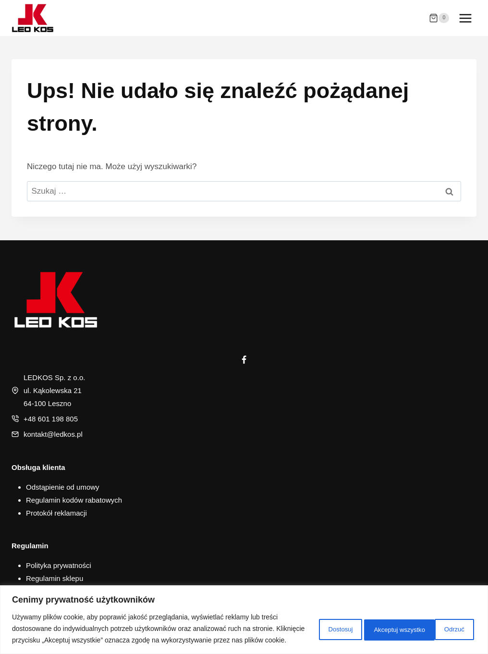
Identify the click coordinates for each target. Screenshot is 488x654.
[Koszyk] (439, 18)
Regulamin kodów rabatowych (74, 500)
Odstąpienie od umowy (62, 487)
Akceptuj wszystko (434, 623)
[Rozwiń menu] (465, 18)
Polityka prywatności (58, 565)
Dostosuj (309, 623)
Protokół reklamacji (56, 513)
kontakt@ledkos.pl (53, 434)
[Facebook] (244, 360)
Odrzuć (365, 623)
